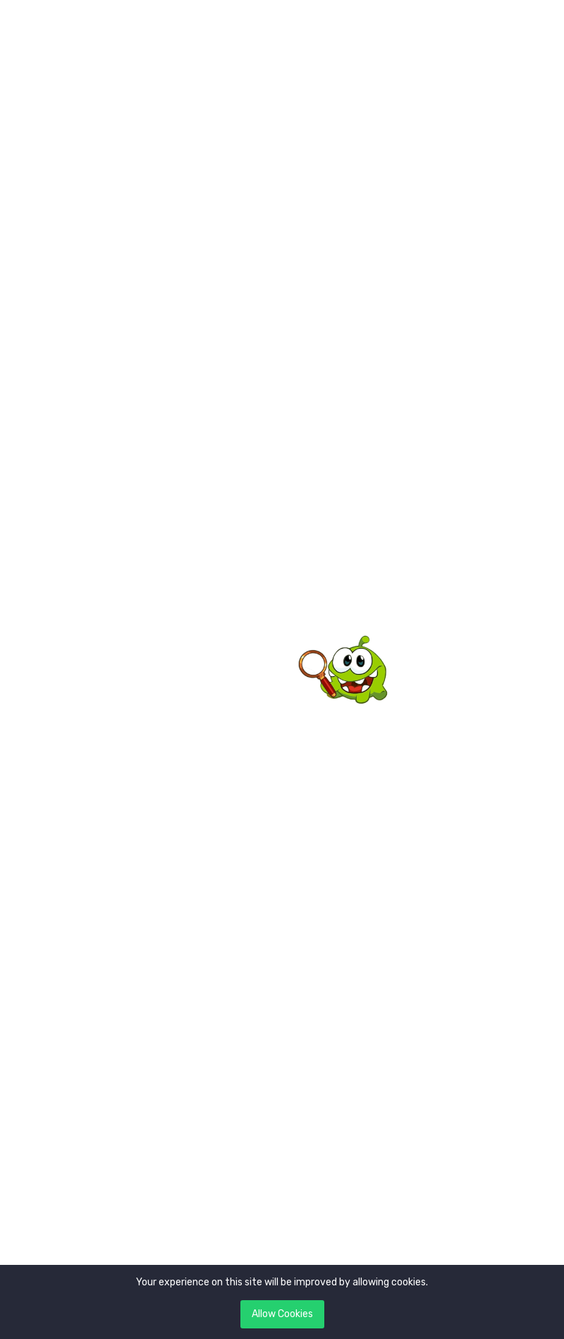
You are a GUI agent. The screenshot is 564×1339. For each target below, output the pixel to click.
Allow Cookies (282, 1314)
